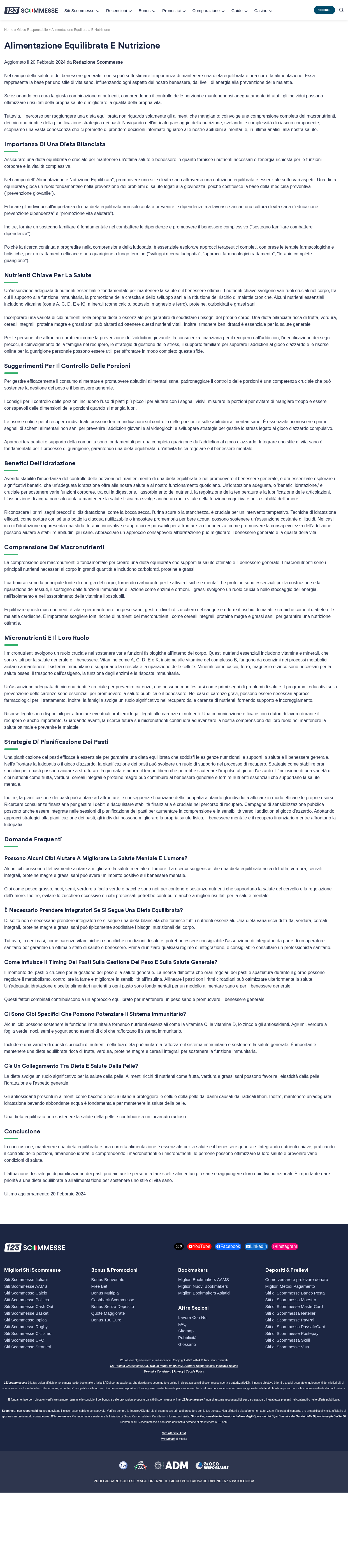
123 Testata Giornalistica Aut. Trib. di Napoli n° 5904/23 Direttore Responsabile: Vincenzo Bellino (174, 1365)
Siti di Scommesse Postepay (292, 1333)
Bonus (145, 10)
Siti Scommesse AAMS (25, 1286)
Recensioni (116, 10)
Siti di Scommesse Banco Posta (295, 1293)
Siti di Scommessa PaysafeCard (295, 1326)
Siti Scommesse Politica (26, 1299)
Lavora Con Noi (192, 1317)
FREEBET (324, 10)
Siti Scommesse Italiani (26, 1279)
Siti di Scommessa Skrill (287, 1340)
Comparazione (206, 10)
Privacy (178, 1371)
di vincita (174, 1438)
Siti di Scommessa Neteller (290, 1313)
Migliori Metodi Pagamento (290, 1286)
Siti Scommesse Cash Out (28, 1306)
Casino (261, 10)
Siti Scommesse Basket (26, 1313)
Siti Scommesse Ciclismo (27, 1333)
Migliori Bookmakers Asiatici (204, 1293)
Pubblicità (187, 1337)
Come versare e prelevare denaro (296, 1279)
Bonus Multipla (105, 1293)
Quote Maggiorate (108, 1313)
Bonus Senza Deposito (112, 1306)
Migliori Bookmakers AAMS (203, 1279)
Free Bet (99, 1286)
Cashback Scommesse (112, 1299)
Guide (237, 10)
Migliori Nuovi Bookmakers (203, 1286)
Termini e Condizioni (157, 1371)
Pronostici (171, 10)
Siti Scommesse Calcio (25, 1293)
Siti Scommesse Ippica (25, 1319)
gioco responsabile (32, 30)
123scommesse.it (15, 1382)
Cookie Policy (195, 1371)
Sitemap (186, 1330)
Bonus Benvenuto (107, 1279)
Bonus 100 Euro (106, 1319)
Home (8, 30)
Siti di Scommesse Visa (287, 1346)
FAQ (182, 1324)
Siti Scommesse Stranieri (27, 1346)
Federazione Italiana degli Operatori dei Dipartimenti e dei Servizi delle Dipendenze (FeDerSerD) (282, 1416)
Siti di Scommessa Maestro (290, 1299)
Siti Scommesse (79, 10)
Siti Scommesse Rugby (26, 1326)
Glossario (187, 1344)
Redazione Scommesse (98, 62)
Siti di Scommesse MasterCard (294, 1306)
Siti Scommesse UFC (24, 1340)
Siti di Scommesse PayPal (289, 1319)
